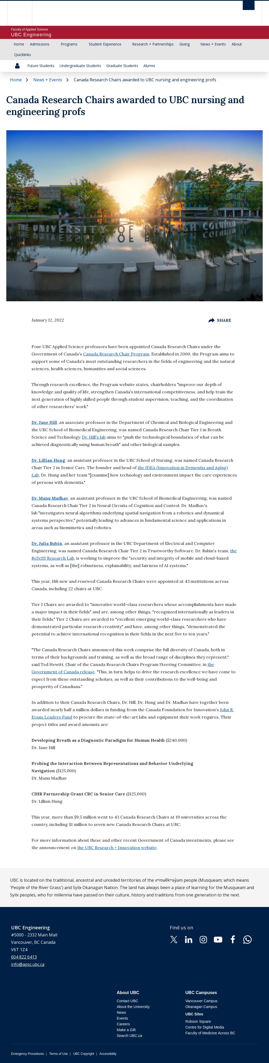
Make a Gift (126, 1030)
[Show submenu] (54, 44)
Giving (184, 44)
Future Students (40, 65)
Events (122, 1018)
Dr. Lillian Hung (48, 460)
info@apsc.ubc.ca (27, 964)
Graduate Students (122, 65)
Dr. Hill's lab (94, 437)
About (237, 44)
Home (19, 44)
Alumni (149, 65)
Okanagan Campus (201, 1007)
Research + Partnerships (153, 44)
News (121, 1012)
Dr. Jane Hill (44, 422)
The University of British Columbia (23, 13)
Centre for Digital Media (204, 1027)
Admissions (39, 44)
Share (220, 320)
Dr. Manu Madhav (50, 498)
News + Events (213, 44)
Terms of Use (58, 1054)
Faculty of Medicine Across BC (210, 1033)
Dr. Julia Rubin (47, 543)
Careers (123, 1024)
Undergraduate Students (80, 65)
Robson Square (198, 1021)
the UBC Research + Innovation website (117, 847)
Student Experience (105, 44)
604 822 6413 (24, 957)
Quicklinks (22, 54)
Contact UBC (127, 1001)
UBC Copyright (83, 1054)
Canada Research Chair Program (116, 354)
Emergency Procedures (27, 1054)
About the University (133, 1007)
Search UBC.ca (129, 1036)
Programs (69, 44)
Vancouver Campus (201, 1001)
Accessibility (107, 1054)
